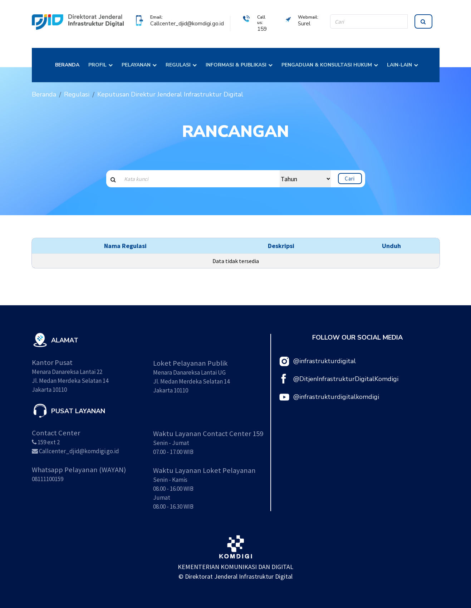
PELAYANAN (136, 64)
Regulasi (76, 94)
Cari (350, 178)
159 (262, 29)
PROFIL (97, 64)
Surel (304, 23)
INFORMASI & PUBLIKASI (236, 64)
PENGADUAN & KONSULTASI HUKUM (326, 64)
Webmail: (308, 17)
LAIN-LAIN (399, 64)
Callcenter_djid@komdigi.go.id (187, 23)
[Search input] (200, 178)
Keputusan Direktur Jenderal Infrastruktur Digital (170, 94)
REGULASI (178, 64)
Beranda (44, 94)
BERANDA (67, 64)
